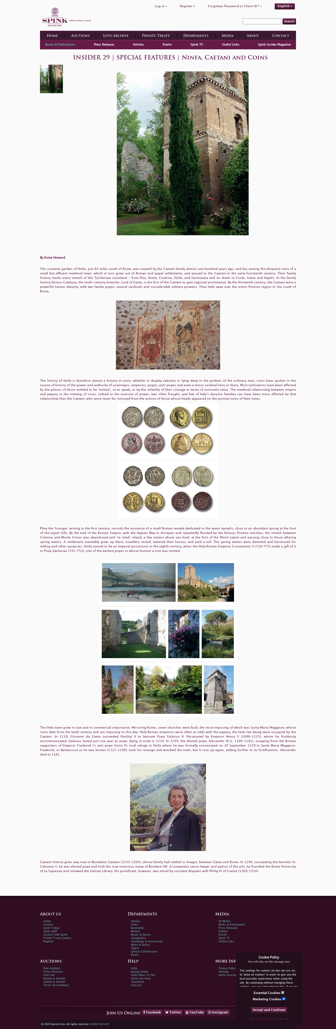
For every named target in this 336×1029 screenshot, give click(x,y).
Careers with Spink (55, 935)
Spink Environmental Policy (236, 975)
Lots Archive (116, 36)
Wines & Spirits (140, 945)
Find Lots (49, 975)
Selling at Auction (54, 982)
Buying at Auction (54, 978)
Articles (138, 44)
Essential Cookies (269, 992)
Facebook (152, 1012)
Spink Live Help (141, 978)
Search (289, 21)
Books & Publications (60, 44)
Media (227, 36)
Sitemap (224, 972)
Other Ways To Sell (143, 975)
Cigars (135, 948)
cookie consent (99, 1024)
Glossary (136, 985)
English (285, 6)
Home (52, 36)
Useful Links (230, 44)
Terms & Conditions (56, 985)
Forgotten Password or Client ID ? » (235, 6)
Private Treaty (156, 36)
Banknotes (137, 928)
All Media (224, 921)
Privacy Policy (227, 968)
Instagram (218, 1012)
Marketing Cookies (269, 999)
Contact (280, 36)
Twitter (173, 1012)
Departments (195, 36)
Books (135, 955)
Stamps (135, 921)
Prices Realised (53, 972)
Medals (135, 931)
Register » (187, 6)
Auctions (80, 36)
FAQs (134, 968)
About (253, 36)
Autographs (138, 938)
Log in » (161, 6)
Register (48, 941)
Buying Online (139, 972)
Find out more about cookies (268, 1019)
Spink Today (51, 928)
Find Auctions (51, 968)
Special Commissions (144, 951)
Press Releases (104, 44)
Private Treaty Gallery (57, 938)
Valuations (137, 982)
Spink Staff (50, 931)
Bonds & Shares (141, 935)
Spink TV (196, 44)
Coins (134, 924)
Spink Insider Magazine (274, 44)
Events (167, 44)
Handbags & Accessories (147, 941)
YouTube (195, 1012)
